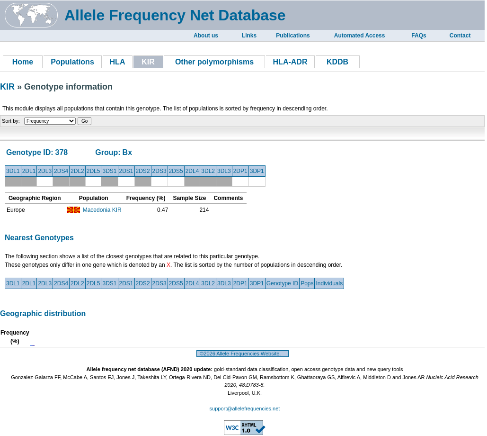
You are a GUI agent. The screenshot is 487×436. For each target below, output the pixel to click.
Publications (293, 35)
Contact (460, 35)
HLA (117, 62)
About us (206, 35)
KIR (8, 86)
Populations (72, 62)
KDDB (337, 62)
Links (249, 35)
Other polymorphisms (214, 62)
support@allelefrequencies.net (245, 408)
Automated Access (359, 35)
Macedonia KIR (102, 210)
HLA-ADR (290, 62)
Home (22, 62)
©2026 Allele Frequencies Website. (242, 353)
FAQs (418, 35)
